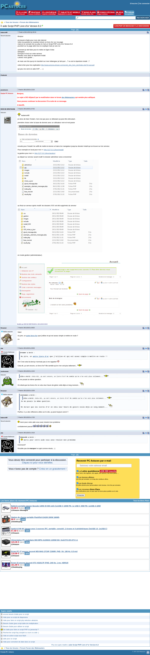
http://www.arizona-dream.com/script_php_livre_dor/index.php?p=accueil (67, 65)
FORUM (129, 13)
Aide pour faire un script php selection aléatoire (20, 620)
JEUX (119, 13)
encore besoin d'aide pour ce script (16, 614)
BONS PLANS (88, 13)
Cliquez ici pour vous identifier (37, 462)
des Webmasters (68, 97)
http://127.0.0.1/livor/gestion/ (44, 153)
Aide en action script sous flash (14, 636)
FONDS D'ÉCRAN (106, 13)
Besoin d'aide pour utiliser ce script (16, 626)
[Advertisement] (75, 591)
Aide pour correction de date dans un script (19, 642)
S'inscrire (133, 3)
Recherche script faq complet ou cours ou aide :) (21, 633)
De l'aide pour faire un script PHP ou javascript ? (21, 629)
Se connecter (144, 3)
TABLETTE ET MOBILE (69, 13)
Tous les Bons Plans (141, 501)
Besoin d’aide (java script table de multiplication (20, 623)
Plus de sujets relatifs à (75, 645)
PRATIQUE (34, 13)
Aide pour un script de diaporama (15, 617)
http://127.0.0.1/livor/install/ (54, 150)
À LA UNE (21, 13)
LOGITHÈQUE (49, 13)
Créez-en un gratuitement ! (52, 469)
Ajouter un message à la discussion (131, 26)
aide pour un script (10, 639)
